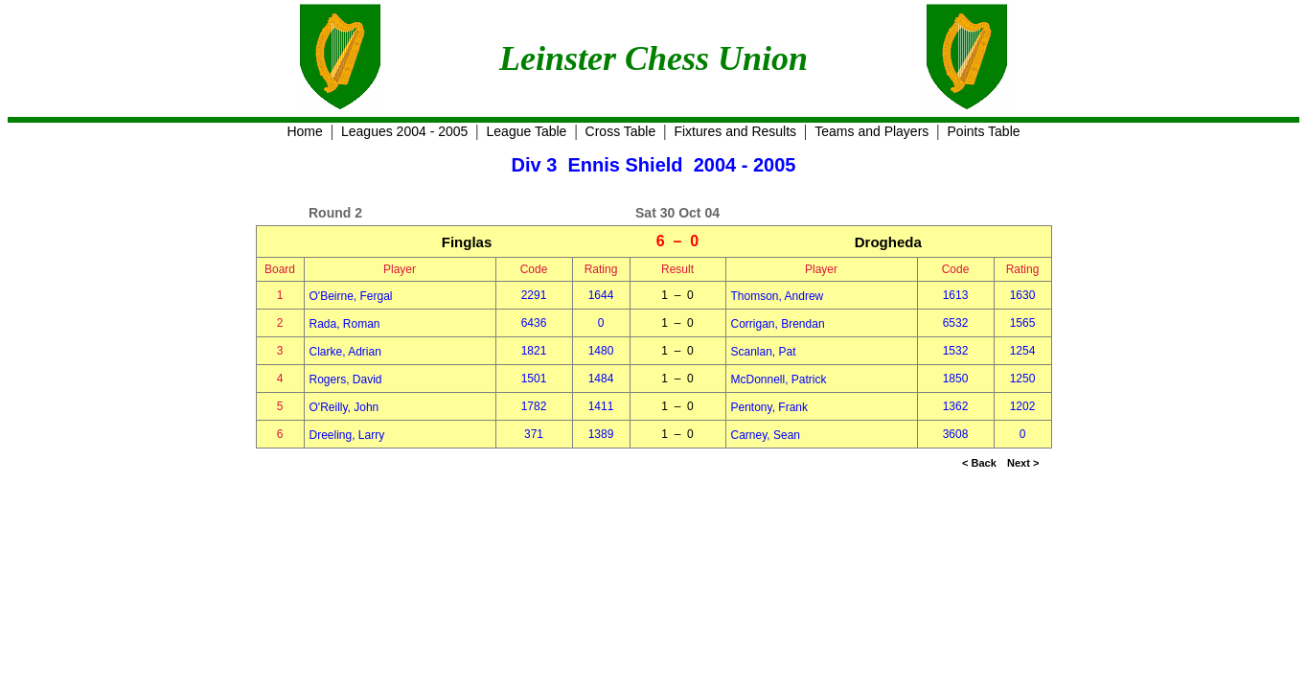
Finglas (467, 242)
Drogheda (888, 242)
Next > (1023, 463)
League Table (527, 131)
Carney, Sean (766, 435)
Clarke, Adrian (345, 351)
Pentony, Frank (769, 407)
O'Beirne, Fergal (351, 296)
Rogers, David (346, 379)
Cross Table (620, 131)
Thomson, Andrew (777, 296)
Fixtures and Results (735, 131)
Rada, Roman (345, 324)
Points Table (984, 131)
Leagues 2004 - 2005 (404, 131)
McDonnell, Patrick (779, 379)
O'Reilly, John (344, 407)
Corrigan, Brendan (778, 324)
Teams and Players (871, 131)
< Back (979, 463)
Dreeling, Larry (347, 435)
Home (304, 131)
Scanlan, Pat (763, 351)
